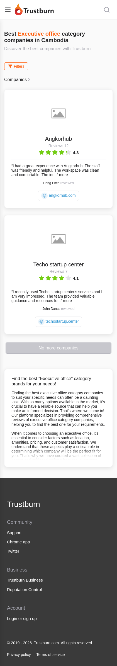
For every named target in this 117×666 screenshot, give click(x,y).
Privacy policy (19, 654)
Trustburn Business (25, 580)
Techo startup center (58, 264)
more (63, 174)
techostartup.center (58, 322)
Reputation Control (24, 589)
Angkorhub (58, 139)
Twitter (13, 551)
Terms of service (50, 654)
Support (14, 532)
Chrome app (18, 541)
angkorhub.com (58, 196)
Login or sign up (22, 618)
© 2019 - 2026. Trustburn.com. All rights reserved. (50, 643)
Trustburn (23, 504)
